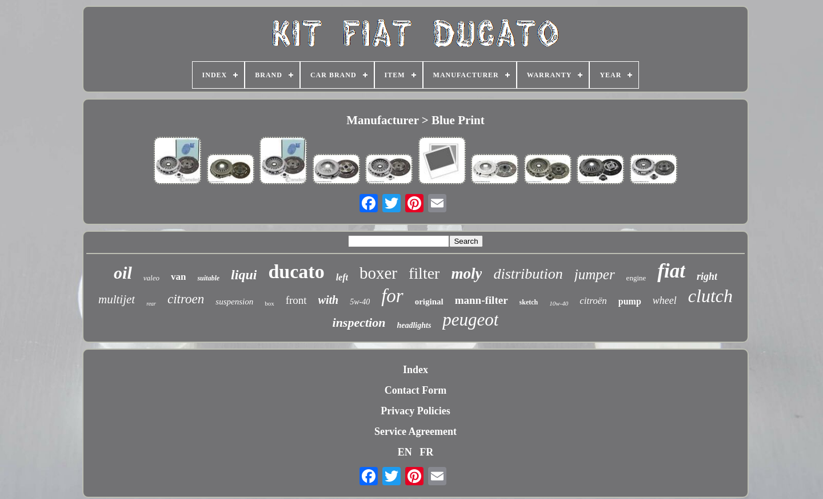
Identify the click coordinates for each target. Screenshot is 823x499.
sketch (529, 302)
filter (424, 273)
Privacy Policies (415, 411)
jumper (594, 274)
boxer (378, 273)
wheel (665, 300)
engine (636, 278)
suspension (234, 301)
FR (426, 452)
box (269, 303)
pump (629, 301)
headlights (414, 325)
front (296, 300)
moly (466, 273)
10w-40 (558, 303)
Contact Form (415, 390)
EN (405, 452)
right (707, 276)
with (328, 300)
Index (415, 369)
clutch (710, 296)
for (392, 296)
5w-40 (360, 302)
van (178, 276)
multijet (116, 299)
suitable (208, 278)
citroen (185, 299)
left (342, 277)
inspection (359, 322)
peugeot (470, 320)
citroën (593, 300)
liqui (244, 274)
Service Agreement (415, 431)
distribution (527, 274)
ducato (296, 271)
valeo (151, 278)
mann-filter (481, 300)
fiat (671, 271)
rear (151, 303)
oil (123, 272)
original (429, 301)
